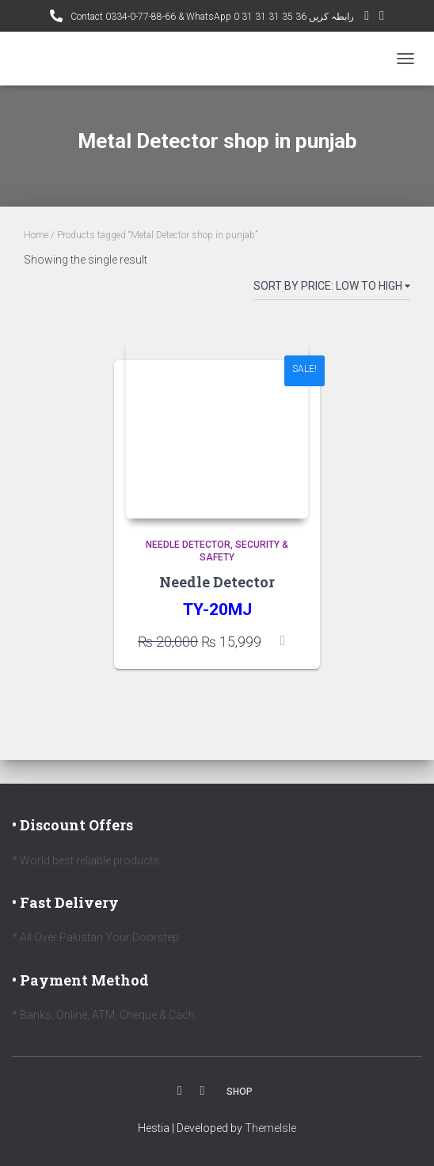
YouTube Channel (366, 18)
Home (36, 235)
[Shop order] (331, 289)
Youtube (202, 1091)
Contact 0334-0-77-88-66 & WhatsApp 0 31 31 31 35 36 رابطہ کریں (211, 16)
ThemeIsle (270, 1128)
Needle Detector (188, 544)
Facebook (179, 1091)
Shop (240, 1091)
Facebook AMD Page (381, 18)
